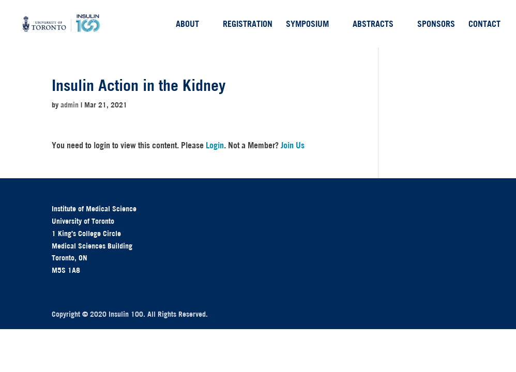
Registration (247, 24)
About (187, 24)
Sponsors (436, 24)
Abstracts (373, 24)
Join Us (293, 145)
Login (215, 145)
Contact (484, 24)
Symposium (307, 24)
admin (69, 105)
